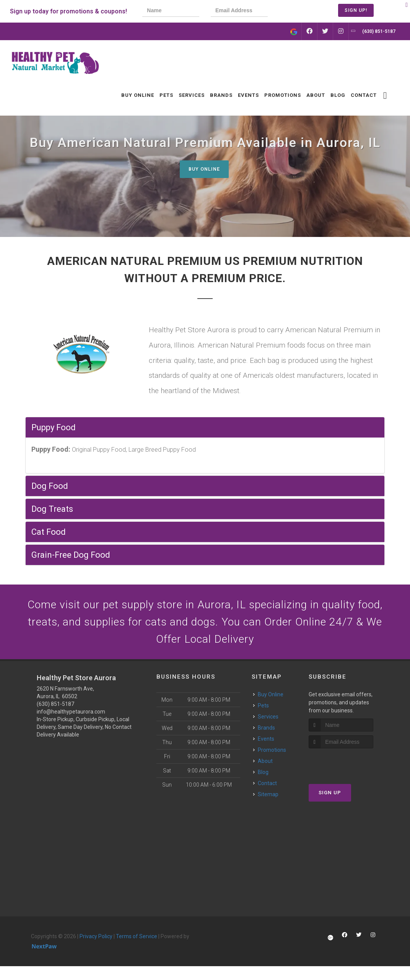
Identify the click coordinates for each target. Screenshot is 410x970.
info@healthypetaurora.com (71, 715)
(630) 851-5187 (55, 707)
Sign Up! (356, 10)
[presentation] (305, 11)
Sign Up (330, 796)
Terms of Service (136, 940)
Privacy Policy (96, 940)
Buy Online (204, 169)
